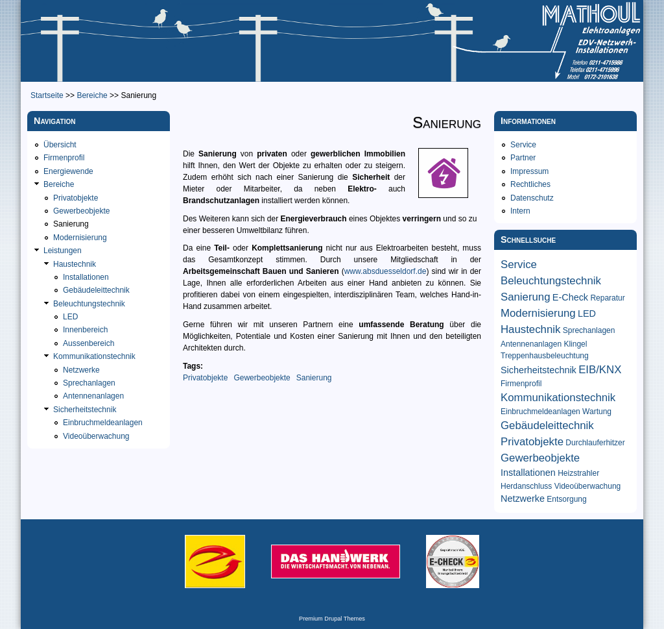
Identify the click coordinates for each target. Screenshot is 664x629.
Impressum (529, 171)
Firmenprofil (63, 157)
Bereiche (92, 95)
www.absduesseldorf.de (385, 271)
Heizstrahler (578, 473)
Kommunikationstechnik (94, 356)
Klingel (575, 344)
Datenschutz (532, 198)
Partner (523, 157)
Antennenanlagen (93, 396)
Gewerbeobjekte (261, 377)
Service (523, 144)
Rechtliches (530, 184)
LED (70, 316)
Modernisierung (80, 237)
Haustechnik (74, 264)
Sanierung (314, 377)
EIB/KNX (599, 370)
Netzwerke (81, 370)
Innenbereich (85, 329)
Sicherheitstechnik (84, 409)
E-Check (570, 297)
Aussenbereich (88, 343)
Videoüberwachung (96, 436)
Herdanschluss (526, 486)
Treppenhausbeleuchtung (545, 355)
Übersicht (60, 144)
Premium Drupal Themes (332, 618)
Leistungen (62, 250)
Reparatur (607, 297)
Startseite (47, 95)
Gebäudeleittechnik (96, 290)
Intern (520, 211)
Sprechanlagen (89, 383)
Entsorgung (566, 499)
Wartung (596, 411)
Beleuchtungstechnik (89, 303)
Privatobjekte (205, 377)
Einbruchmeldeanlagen (103, 422)
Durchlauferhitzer (594, 442)
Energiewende (68, 171)
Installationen (86, 277)
